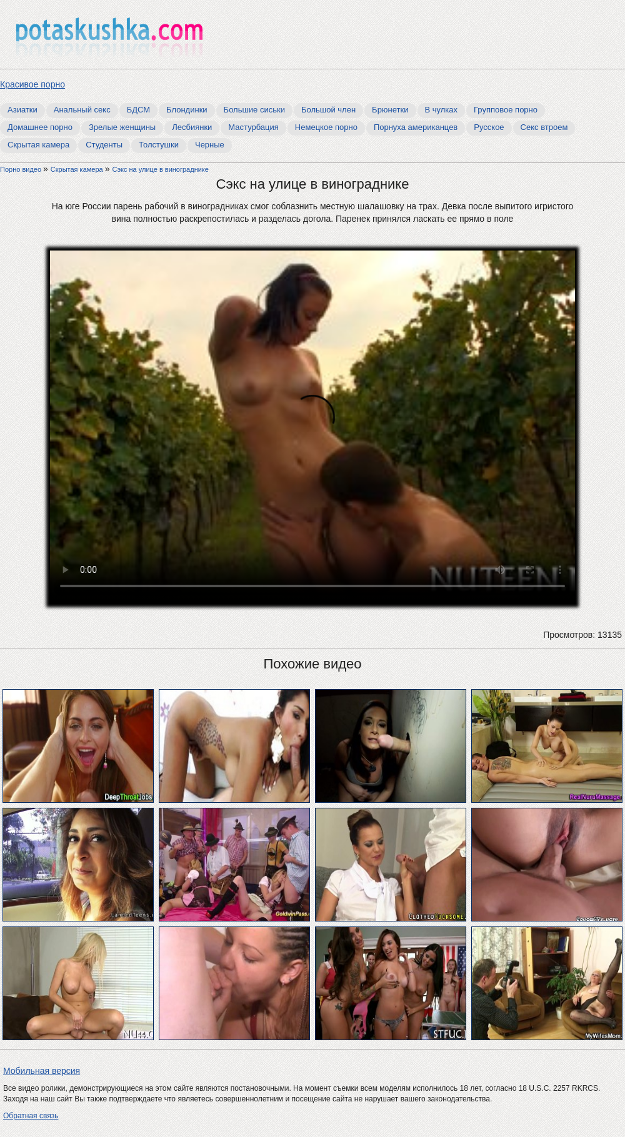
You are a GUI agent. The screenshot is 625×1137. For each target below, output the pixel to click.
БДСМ (138, 109)
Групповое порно (506, 109)
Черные (209, 144)
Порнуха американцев (416, 127)
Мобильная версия (41, 1071)
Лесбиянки (192, 127)
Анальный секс (82, 109)
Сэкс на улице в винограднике (160, 169)
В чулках (441, 109)
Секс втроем (544, 127)
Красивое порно (32, 84)
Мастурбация (253, 127)
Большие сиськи (254, 109)
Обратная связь (30, 1115)
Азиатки (23, 109)
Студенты (104, 144)
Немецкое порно (326, 127)
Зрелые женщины (122, 127)
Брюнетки (390, 109)
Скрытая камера (38, 144)
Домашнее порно (40, 127)
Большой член (328, 109)
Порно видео (21, 169)
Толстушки (159, 144)
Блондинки (187, 109)
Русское (489, 127)
